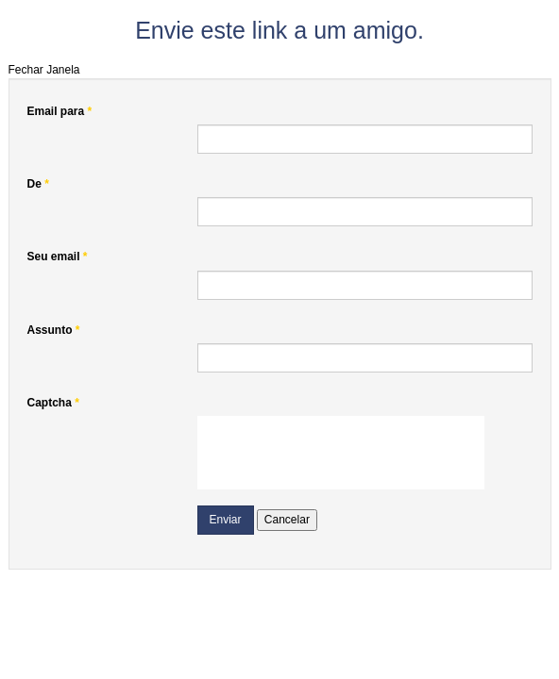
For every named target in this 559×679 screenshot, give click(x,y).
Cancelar (287, 519)
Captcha (53, 402)
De (38, 183)
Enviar (226, 519)
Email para (60, 111)
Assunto (53, 330)
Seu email (57, 256)
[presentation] (340, 452)
